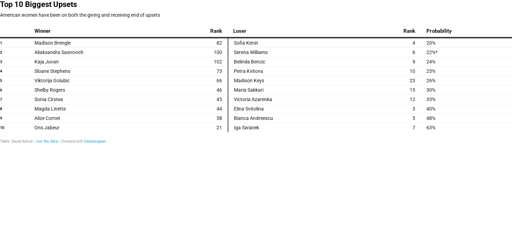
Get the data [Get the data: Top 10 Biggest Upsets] (47, 141)
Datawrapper (95, 141)
